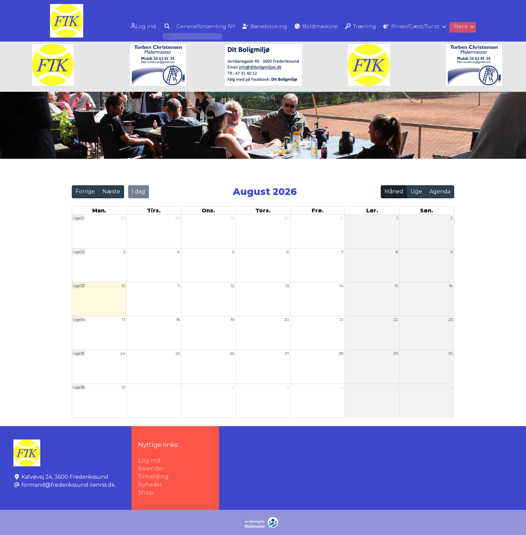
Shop (145, 492)
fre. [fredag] (318, 210)
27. (123, 217)
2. (451, 217)
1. (398, 217)
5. (233, 251)
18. (178, 319)
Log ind (131, 26)
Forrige (85, 191)
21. (341, 319)
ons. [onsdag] (208, 210)
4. (178, 251)
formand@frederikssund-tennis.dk (68, 485)
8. (397, 251)
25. (177, 353)
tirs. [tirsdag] (154, 210)
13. (287, 285)
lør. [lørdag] (372, 210)
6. (288, 251)
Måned (393, 191)
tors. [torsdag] (263, 210)
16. (451, 285)
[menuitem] (132, 26)
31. (342, 217)
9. (451, 251)
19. (232, 319)
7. (342, 251)
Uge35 (79, 353)
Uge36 (79, 387)
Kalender (151, 468)
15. (396, 285)
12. (232, 285)
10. (123, 285)
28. (177, 217)
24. (123, 353)
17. (124, 319)
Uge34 (79, 319)
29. (232, 217)
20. (287, 319)
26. (232, 353)
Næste (111, 191)
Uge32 (79, 251)
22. (396, 319)
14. (341, 285)
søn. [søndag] (426, 210)
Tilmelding (153, 476)
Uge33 (79, 285)
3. (124, 251)
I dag (138, 191)
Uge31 (78, 217)
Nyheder (150, 484)
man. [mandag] (99, 210)
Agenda (440, 191)
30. (287, 217)
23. (450, 319)
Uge (416, 191)
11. (178, 285)
